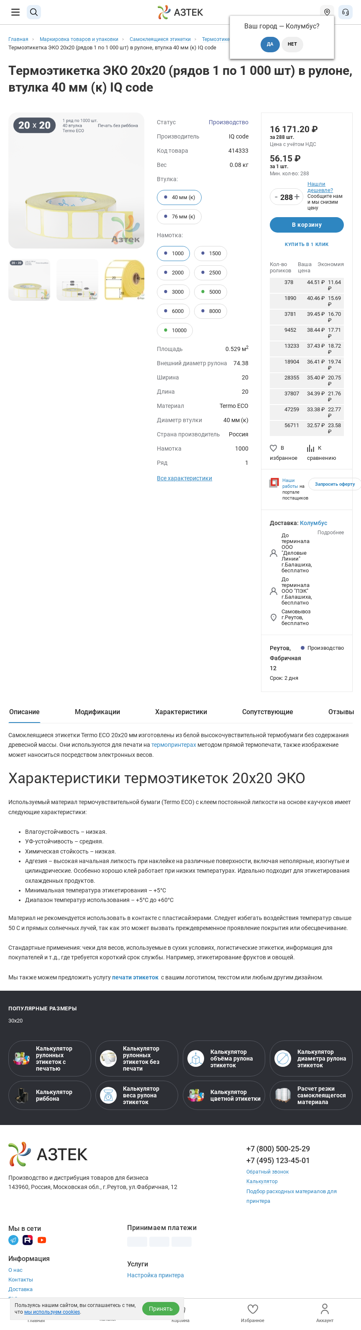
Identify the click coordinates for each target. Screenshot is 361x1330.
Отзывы (341, 714)
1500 (210, 253)
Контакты (20, 1287)
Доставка (20, 1297)
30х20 (15, 1028)
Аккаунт (324, 1313)
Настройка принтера (155, 1282)
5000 (210, 292)
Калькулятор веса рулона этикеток (129, 1103)
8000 (210, 311)
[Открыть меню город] (327, 12)
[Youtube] (42, 1247)
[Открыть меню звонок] (345, 12)
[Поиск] (34, 12)
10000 (175, 330)
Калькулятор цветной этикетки (224, 1102)
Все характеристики (184, 478)
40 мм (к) (179, 197)
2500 (210, 272)
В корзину (307, 225)
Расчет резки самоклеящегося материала (310, 1103)
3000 (173, 292)
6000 (173, 311)
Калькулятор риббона (42, 1102)
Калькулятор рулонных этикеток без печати (129, 1066)
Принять (161, 1308)
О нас (15, 1277)
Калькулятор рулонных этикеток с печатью (42, 1066)
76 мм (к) (179, 216)
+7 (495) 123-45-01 (278, 1167)
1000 (173, 253)
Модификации (97, 714)
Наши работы (290, 486)
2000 (173, 272)
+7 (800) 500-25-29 (278, 1156)
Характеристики (181, 714)
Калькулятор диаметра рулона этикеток (310, 1066)
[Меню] (15, 12)
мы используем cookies (52, 1312)
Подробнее (330, 535)
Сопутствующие (267, 714)
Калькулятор (262, 1189)
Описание (24, 714)
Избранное (252, 1313)
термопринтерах (174, 747)
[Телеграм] (13, 1247)
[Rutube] (28, 1247)
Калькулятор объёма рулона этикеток (220, 1066)
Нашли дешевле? (320, 187)
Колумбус (313, 525)
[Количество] (286, 197)
